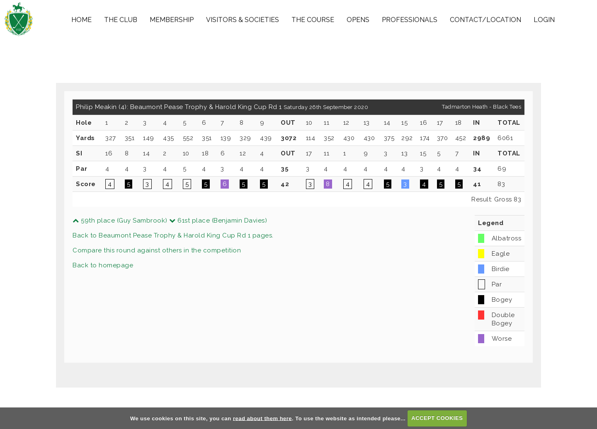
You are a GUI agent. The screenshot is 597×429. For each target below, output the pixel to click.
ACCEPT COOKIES (437, 418)
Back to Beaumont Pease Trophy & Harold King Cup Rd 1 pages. (173, 235)
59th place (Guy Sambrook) (120, 220)
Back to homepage (103, 265)
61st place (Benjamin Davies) (218, 220)
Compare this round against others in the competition (157, 250)
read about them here (262, 418)
